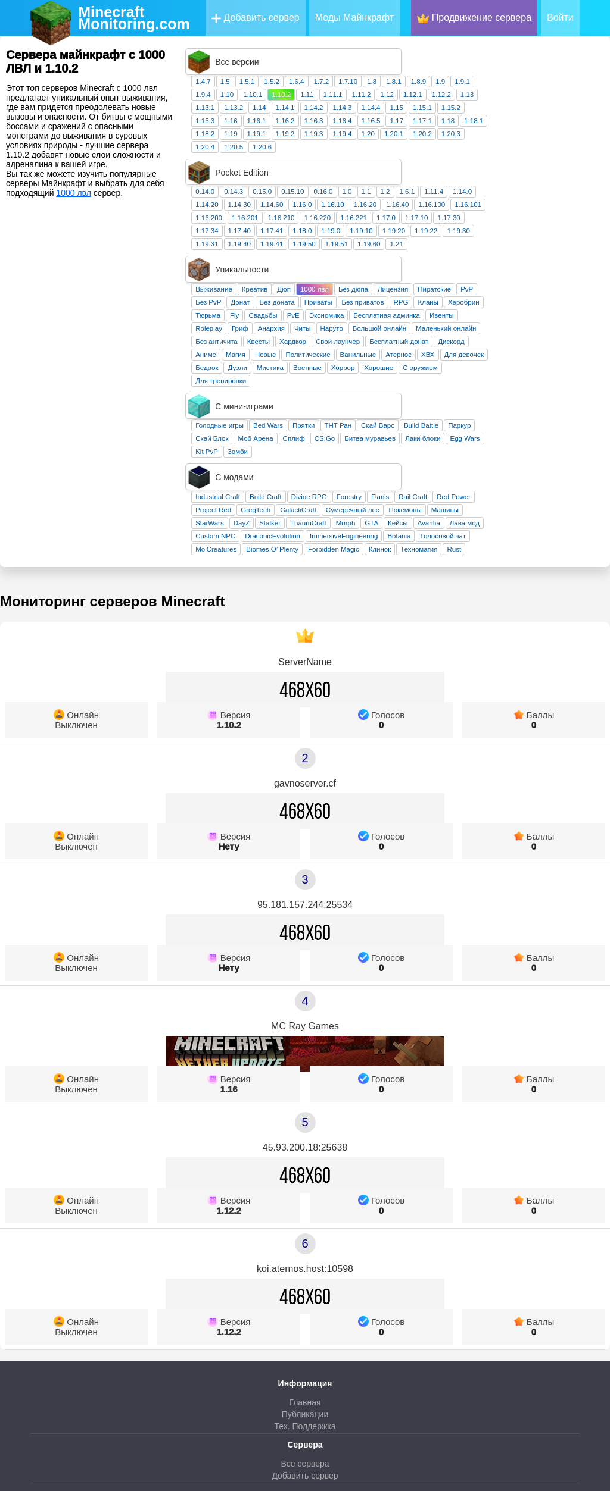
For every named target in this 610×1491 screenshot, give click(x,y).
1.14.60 (380, 151)
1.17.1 (530, 94)
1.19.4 (450, 107)
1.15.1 (530, 80)
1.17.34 (315, 177)
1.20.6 (370, 120)
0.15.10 (401, 138)
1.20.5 (341, 120)
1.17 (504, 94)
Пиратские (542, 209)
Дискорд (559, 261)
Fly (342, 235)
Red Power (562, 364)
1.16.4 (450, 94)
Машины (553, 377)
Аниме (314, 274)
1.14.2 (422, 80)
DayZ (350, 390)
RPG (509, 222)
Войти (560, 17)
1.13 (575, 67)
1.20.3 (559, 107)
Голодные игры (328, 319)
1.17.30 (557, 164)
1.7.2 (430, 54)
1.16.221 (462, 164)
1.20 (476, 107)
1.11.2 (470, 67)
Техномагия (527, 416)
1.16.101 (576, 151)
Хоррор (451, 288)
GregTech (364, 377)
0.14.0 (313, 138)
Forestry (457, 364)
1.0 (455, 138)
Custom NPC (324, 403)
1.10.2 (389, 67)
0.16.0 (431, 138)
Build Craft (374, 364)
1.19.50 (412, 191)
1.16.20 (473, 151)
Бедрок (315, 288)
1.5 (333, 54)
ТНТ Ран (446, 319)
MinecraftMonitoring (134, 18)
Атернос (507, 274)
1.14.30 (348, 151)
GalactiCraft (406, 377)
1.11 (415, 67)
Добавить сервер (255, 17)
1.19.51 (445, 191)
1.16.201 (353, 164)
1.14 (367, 80)
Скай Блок (320, 332)
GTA (480, 390)
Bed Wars (376, 319)
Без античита (325, 261)
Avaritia (537, 390)
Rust (562, 416)
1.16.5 (479, 94)
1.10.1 (361, 67)
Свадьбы (371, 235)
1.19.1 (365, 107)
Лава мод (573, 390)
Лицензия (501, 209)
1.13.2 (341, 80)
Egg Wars (573, 332)
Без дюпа (462, 209)
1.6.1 (516, 138)
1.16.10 (441, 151)
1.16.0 (410, 151)
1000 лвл (73, 193)
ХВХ (536, 274)
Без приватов (471, 222)
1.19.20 (502, 177)
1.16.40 (505, 151)
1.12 (495, 67)
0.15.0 (370, 138)
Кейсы (506, 390)
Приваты (427, 222)
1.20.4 (313, 120)
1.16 (339, 94)
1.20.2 (530, 107)
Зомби (346, 345)
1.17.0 (494, 164)
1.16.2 (393, 94)
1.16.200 (317, 164)
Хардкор (401, 261)
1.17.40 (348, 177)
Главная (304, 1269)
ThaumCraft (417, 390)
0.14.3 (341, 138)
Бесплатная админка (495, 235)
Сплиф (402, 332)
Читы (411, 248)
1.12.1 (521, 67)
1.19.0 (439, 177)
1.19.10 (469, 177)
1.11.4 (542, 138)
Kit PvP (315, 345)
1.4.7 (311, 54)
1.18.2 (313, 107)
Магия (344, 274)
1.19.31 (315, 191)
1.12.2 (549, 67)
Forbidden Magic (442, 416)
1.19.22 (534, 177)
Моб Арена (363, 332)
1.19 (339, 107)
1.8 (480, 54)
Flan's (488, 364)
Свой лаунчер (446, 261)
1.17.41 (380, 177)
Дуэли (345, 288)
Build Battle (529, 319)
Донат (348, 222)
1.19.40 (348, 191)
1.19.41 (380, 191)
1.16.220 (425, 164)
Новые (373, 274)
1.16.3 (422, 94)
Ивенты (550, 235)
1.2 (494, 138)
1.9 (548, 54)
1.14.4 (479, 80)
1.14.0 (570, 138)
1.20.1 (502, 107)
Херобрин (572, 222)
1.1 (475, 138)
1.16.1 (365, 94)
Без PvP (316, 222)
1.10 (335, 67)
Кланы (536, 222)
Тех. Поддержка (304, 1293)
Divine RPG (417, 364)
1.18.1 (582, 94)
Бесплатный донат (507, 261)
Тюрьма (316, 235)
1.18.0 (410, 177)
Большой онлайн (488, 248)
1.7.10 (456, 54)
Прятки (412, 319)
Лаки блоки (531, 332)
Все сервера (305, 1331)
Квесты (367, 261)
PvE (402, 235)
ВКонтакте (305, 1381)
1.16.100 (540, 151)
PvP (575, 209)
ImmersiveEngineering (452, 403)
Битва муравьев (478, 332)
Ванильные (467, 274)
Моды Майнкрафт (354, 17)
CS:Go (433, 332)
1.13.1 (313, 80)
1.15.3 (313, 94)
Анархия (379, 248)
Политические (416, 274)
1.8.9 (527, 54)
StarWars (318, 390)
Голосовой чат (551, 403)
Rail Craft (521, 364)
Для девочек (573, 274)
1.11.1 (441, 67)
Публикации (305, 1281)
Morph (454, 390)
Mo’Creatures (324, 416)
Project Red (322, 377)
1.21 (504, 191)
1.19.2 (393, 107)
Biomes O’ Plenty (380, 416)
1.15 (504, 80)
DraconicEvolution (381, 403)
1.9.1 (570, 54)
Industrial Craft (326, 364)
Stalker (378, 390)
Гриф (348, 248)
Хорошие (487, 288)
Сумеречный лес (461, 377)
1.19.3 (422, 107)
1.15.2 (559, 80)
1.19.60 (477, 191)
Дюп (392, 209)
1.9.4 (311, 67)
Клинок (488, 416)
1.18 (556, 94)
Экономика (435, 235)
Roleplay (317, 248)
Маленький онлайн (554, 248)
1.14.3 (450, 80)
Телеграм (305, 1393)
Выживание (322, 209)
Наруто (440, 248)
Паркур (567, 319)
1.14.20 (315, 151)
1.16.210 (389, 164)
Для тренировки (329, 301)
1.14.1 (393, 80)
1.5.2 (380, 54)
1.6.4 (405, 54)
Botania (507, 403)
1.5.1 (355, 54)
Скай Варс (486, 319)
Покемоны (513, 377)
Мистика (378, 288)
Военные (416, 288)
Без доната (385, 222)
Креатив (363, 209)
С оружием (528, 288)
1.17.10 (524, 164)
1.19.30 (566, 177)
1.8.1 (502, 54)
